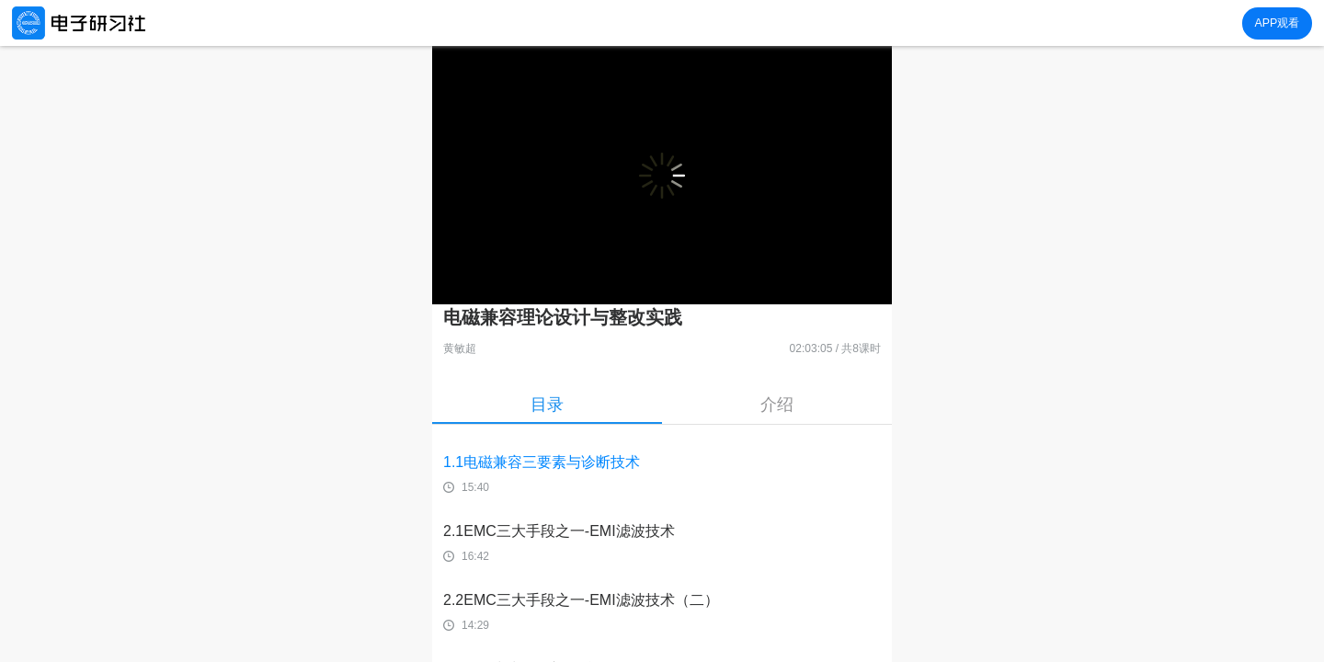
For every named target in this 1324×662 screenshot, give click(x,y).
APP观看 (1276, 23)
